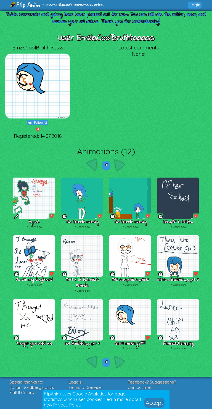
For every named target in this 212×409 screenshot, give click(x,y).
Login (194, 4)
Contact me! (139, 387)
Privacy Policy (67, 405)
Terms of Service (85, 387)
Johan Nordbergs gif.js (31, 387)
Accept (154, 402)
